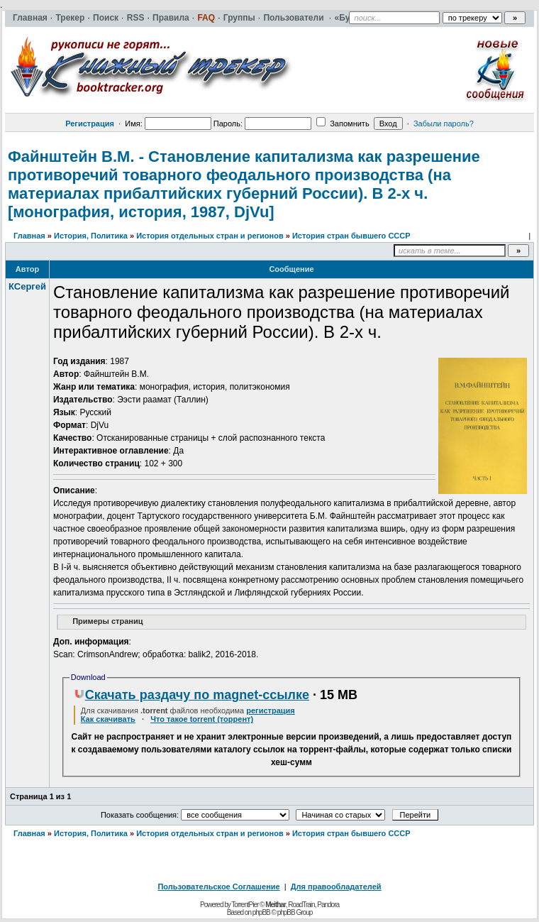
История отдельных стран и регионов (210, 235)
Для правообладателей (336, 886)
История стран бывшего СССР (351, 235)
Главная (29, 235)
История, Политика (91, 235)
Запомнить (342, 123)
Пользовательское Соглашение (218, 886)
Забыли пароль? (443, 123)
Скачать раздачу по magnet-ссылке (191, 695)
